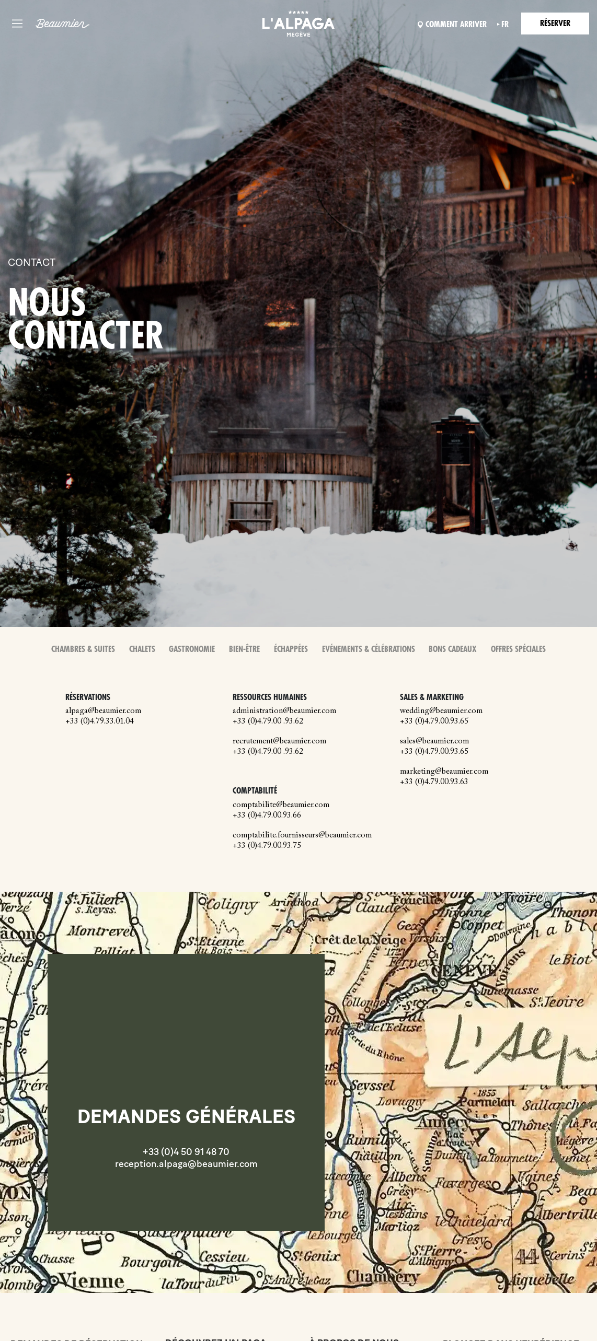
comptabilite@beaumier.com (281, 805)
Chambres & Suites (83, 649)
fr (505, 24)
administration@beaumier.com (284, 711)
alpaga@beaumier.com (103, 711)
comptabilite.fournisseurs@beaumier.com (302, 835)
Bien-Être (244, 649)
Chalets (142, 649)
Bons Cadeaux (453, 649)
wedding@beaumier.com (441, 711)
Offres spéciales (518, 649)
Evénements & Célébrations (368, 649)
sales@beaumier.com (434, 741)
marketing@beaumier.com (444, 771)
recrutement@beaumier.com (279, 741)
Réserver (555, 23)
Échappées (291, 649)
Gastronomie (192, 649)
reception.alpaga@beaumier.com (186, 1164)
